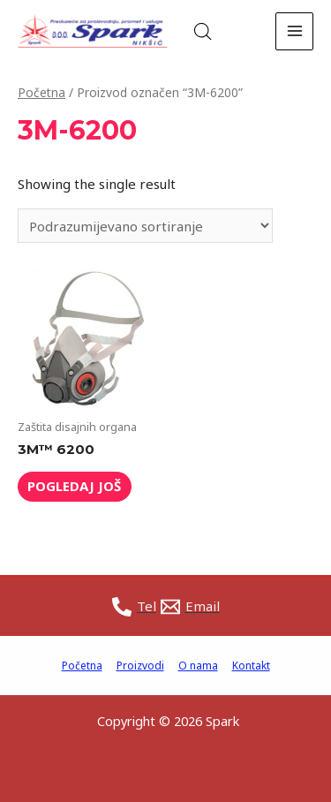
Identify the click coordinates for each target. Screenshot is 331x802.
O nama (198, 665)
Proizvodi (140, 665)
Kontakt (251, 665)
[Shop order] (145, 225)
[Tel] (134, 606)
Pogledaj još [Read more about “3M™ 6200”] (74, 486)
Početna (41, 92)
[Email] (190, 606)
